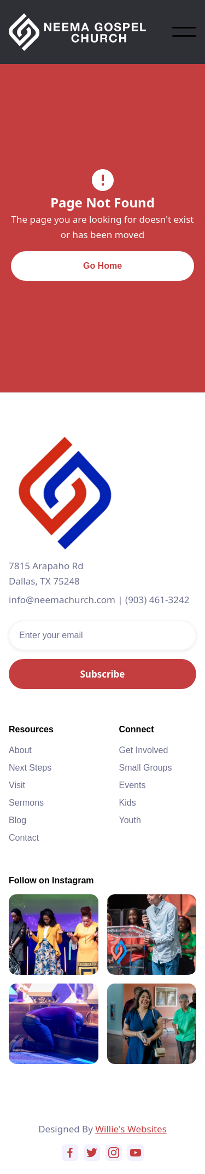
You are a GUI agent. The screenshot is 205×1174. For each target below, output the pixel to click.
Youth (130, 820)
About (20, 750)
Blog (17, 820)
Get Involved (143, 750)
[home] (90, 32)
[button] (184, 31)
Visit (17, 785)
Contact (24, 837)
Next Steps (30, 767)
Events (132, 785)
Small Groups (145, 767)
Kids (127, 802)
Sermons (26, 802)
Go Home (102, 265)
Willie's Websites (131, 1129)
